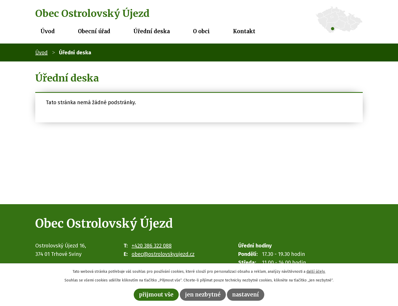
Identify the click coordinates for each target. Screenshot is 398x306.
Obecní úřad (94, 31)
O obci (201, 31)
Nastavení (245, 294)
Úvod (48, 31)
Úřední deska (151, 31)
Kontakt (244, 31)
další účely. (315, 271)
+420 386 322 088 (152, 245)
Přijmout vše (156, 294)
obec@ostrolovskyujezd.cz (163, 254)
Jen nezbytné (203, 294)
